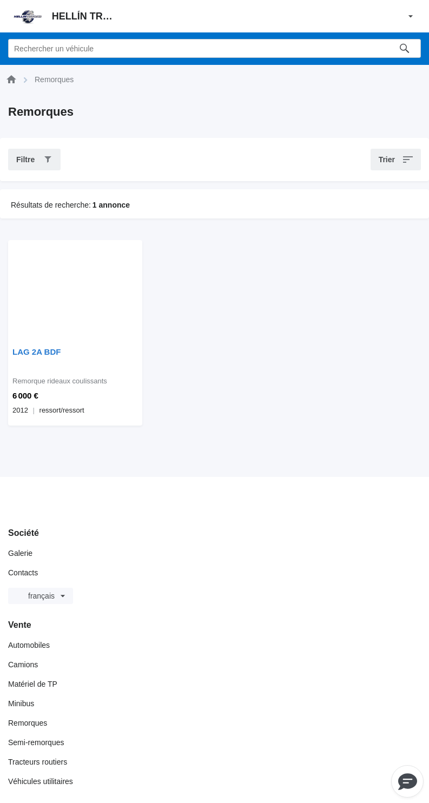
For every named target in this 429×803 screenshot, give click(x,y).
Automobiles (29, 645)
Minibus (21, 703)
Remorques (27, 723)
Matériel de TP (32, 684)
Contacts (23, 572)
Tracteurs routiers (37, 762)
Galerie (20, 553)
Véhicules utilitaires (40, 781)
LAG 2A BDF (36, 351)
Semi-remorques (36, 742)
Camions (23, 664)
